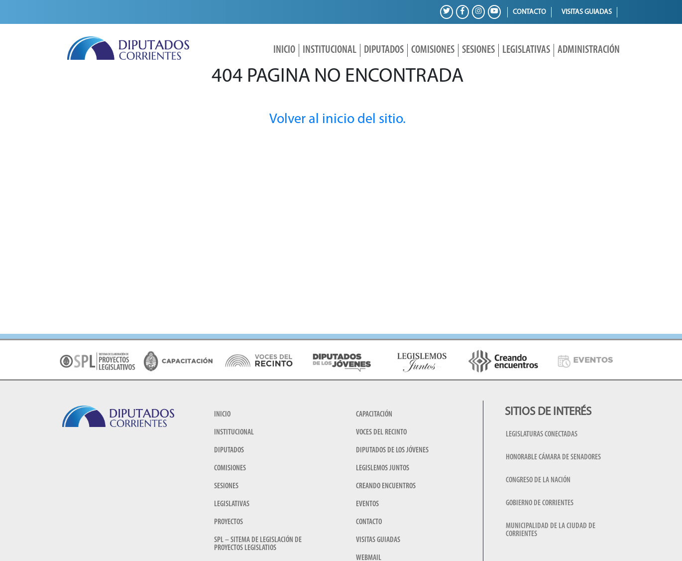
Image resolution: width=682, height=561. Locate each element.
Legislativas (526, 50)
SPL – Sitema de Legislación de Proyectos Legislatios (258, 544)
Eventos (367, 504)
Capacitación (374, 415)
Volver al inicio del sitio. (337, 120)
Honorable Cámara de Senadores (553, 457)
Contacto (529, 12)
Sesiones (478, 50)
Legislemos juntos (382, 468)
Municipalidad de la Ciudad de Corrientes (550, 530)
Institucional (329, 50)
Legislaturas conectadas (541, 434)
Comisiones (433, 50)
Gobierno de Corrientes (539, 503)
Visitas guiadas (587, 12)
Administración (589, 50)
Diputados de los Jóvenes (392, 450)
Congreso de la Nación (538, 480)
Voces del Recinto (381, 432)
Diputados (384, 50)
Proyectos (228, 522)
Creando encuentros (386, 486)
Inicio (284, 50)
